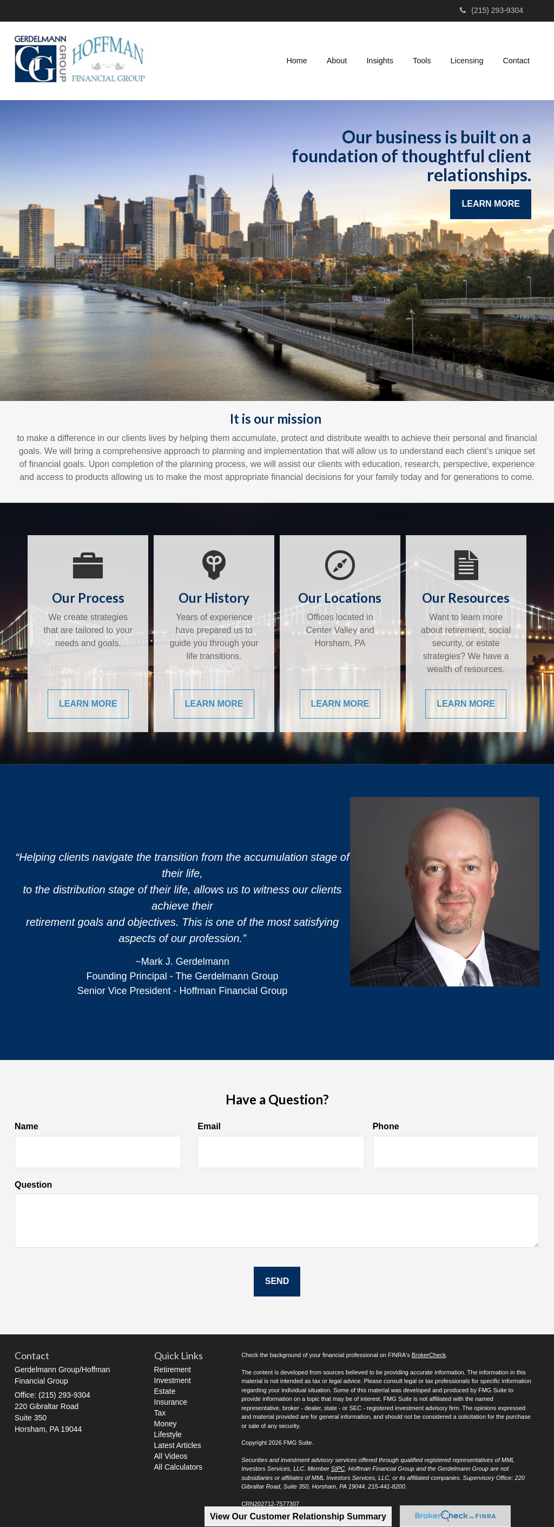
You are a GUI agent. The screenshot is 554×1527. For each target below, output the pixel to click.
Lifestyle (168, 1434)
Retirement (172, 1369)
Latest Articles (177, 1445)
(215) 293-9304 (491, 10)
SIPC (338, 1468)
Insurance (170, 1402)
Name (26, 1126)
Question (33, 1184)
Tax (160, 1412)
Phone (386, 1126)
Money (165, 1423)
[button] (337, 61)
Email (209, 1126)
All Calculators (178, 1467)
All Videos (171, 1456)
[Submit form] (277, 1281)
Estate (165, 1391)
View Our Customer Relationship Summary (298, 1516)
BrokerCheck (429, 1355)
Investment (172, 1380)
